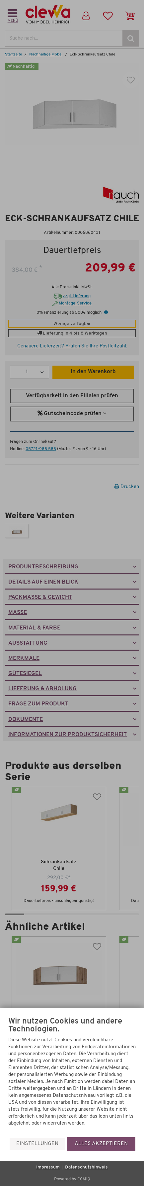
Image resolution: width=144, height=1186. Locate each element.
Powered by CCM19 (72, 1179)
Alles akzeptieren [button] (101, 1143)
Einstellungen (37, 1143)
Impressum (48, 1167)
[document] (72, 1077)
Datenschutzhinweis (86, 1167)
